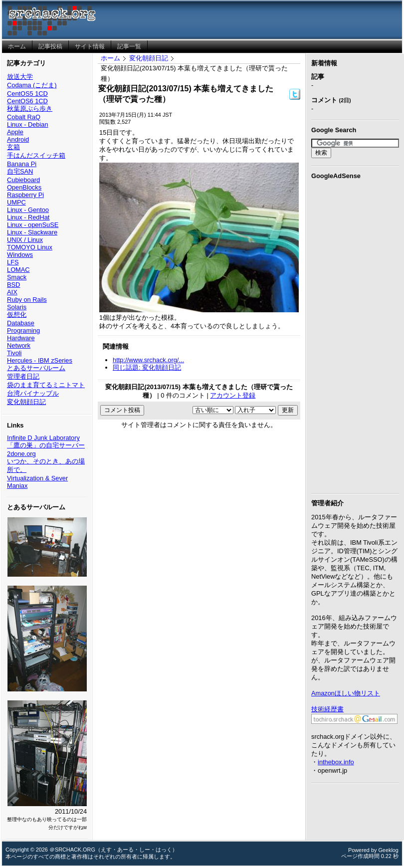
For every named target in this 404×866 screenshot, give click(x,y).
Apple (15, 132)
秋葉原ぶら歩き (29, 108)
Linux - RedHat (28, 217)
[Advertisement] (355, 334)
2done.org (21, 453)
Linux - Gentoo (28, 210)
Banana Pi (21, 164)
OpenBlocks (24, 187)
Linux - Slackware (32, 232)
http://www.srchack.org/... (148, 360)
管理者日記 (23, 376)
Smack (16, 277)
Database (20, 323)
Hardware (20, 338)
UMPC (16, 202)
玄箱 (13, 147)
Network (18, 345)
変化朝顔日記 (26, 402)
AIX (12, 292)
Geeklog (388, 850)
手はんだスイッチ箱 (36, 155)
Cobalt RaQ (23, 117)
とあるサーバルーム (36, 368)
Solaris (16, 307)
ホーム (110, 58)
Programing (23, 330)
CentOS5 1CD (27, 93)
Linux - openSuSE (32, 224)
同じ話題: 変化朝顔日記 (147, 367)
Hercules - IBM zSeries (39, 360)
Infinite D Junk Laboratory (43, 437)
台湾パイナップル (33, 393)
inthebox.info (336, 762)
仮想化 (16, 314)
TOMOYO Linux (29, 247)
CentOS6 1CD (27, 101)
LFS (12, 262)
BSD (13, 284)
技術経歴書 (327, 709)
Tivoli (14, 353)
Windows (20, 254)
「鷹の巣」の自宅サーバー (46, 445)
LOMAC (18, 269)
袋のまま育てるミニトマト (46, 385)
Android (18, 139)
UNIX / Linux (25, 239)
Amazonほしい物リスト (345, 693)
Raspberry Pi (25, 195)
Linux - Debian (27, 124)
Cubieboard (23, 180)
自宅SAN (20, 171)
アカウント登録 (232, 395)
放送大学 (20, 76)
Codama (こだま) (31, 85)
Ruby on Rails (27, 299)
